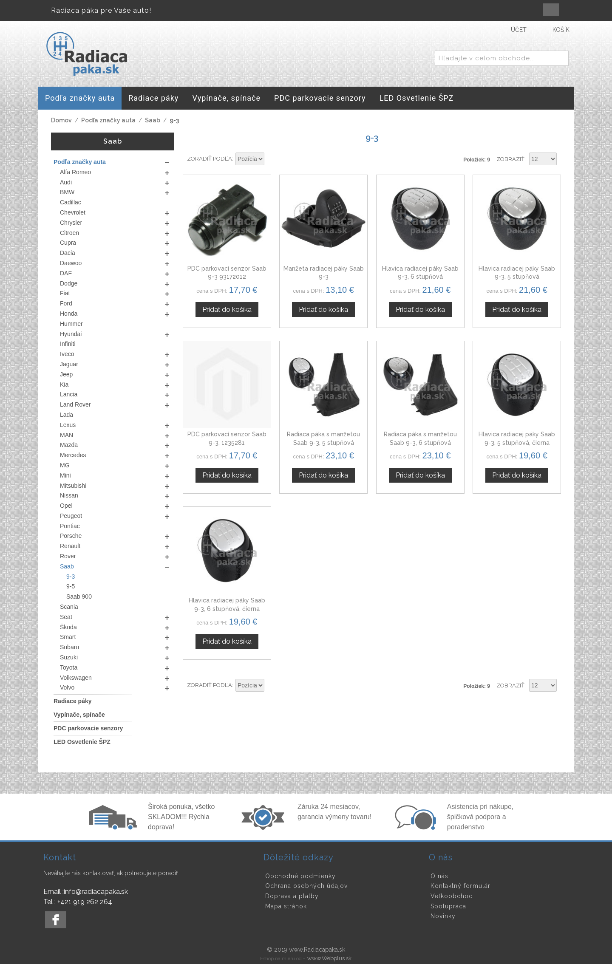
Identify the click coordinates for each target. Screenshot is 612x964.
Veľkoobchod (452, 896)
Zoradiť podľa (209, 158)
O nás (439, 876)
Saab (152, 120)
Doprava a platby (292, 896)
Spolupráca (448, 906)
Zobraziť (510, 159)
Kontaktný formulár (460, 885)
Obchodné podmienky (300, 876)
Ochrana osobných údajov (306, 885)
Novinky (443, 916)
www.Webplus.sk (329, 958)
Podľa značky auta (108, 120)
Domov (61, 120)
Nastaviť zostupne (272, 159)
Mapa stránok (286, 906)
